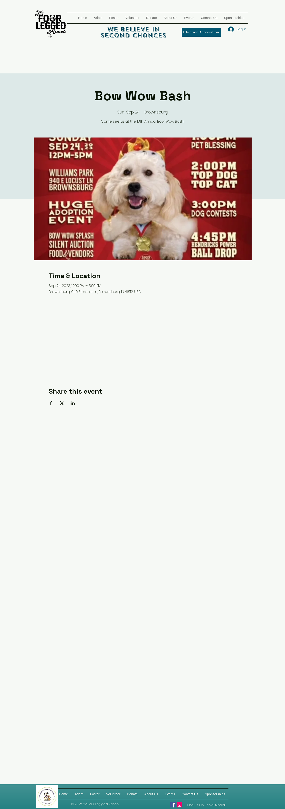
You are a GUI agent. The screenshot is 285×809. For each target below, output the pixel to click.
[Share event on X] (62, 403)
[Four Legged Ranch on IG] (179, 804)
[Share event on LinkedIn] (73, 403)
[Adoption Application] (201, 32)
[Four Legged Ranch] (173, 804)
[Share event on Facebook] (51, 403)
